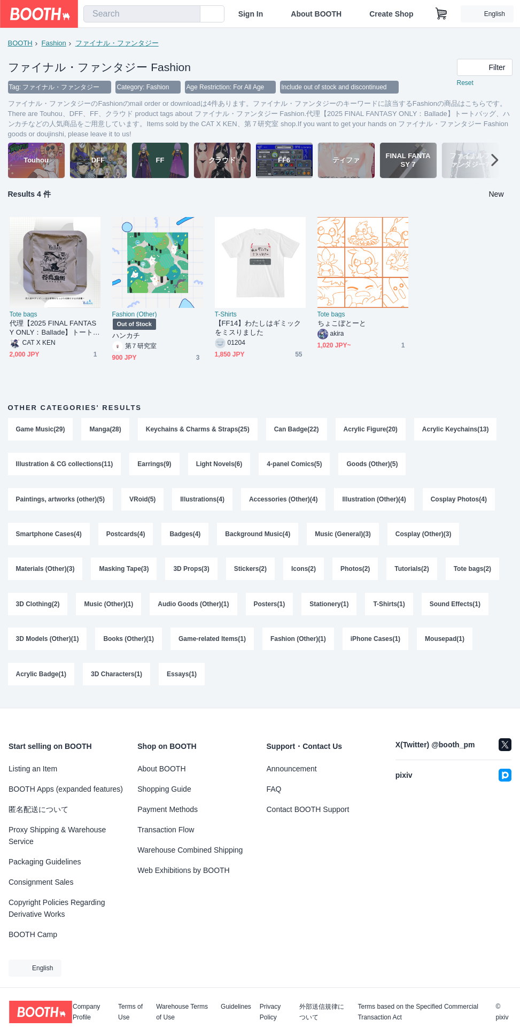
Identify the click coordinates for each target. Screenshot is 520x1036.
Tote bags (23, 315)
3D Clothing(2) (38, 606)
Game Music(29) (40, 430)
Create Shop (391, 14)
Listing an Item (33, 768)
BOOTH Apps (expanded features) (66, 789)
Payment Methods (167, 809)
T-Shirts (226, 315)
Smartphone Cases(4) (49, 535)
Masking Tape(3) (124, 571)
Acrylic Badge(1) (41, 677)
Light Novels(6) (219, 465)
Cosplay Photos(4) (459, 500)
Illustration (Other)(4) (374, 500)
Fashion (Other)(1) (298, 641)
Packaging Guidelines (45, 861)
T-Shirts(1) (389, 606)
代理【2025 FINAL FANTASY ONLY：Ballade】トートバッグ (55, 328)
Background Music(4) (258, 535)
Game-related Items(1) (212, 641)
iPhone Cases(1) (375, 641)
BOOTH (20, 43)
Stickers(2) (250, 571)
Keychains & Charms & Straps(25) (198, 430)
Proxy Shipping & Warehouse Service (57, 835)
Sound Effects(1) (455, 606)
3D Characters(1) (116, 677)
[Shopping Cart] (441, 14)
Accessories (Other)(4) (283, 500)
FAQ (274, 789)
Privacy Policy (270, 1011)
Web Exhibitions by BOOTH (183, 870)
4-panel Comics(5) (294, 465)
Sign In (250, 14)
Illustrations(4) (203, 500)
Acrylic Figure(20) (371, 430)
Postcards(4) (125, 535)
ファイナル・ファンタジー (117, 43)
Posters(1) (269, 606)
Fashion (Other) (134, 315)
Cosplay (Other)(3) (423, 535)
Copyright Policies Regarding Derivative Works (57, 908)
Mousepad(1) (445, 641)
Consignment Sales (41, 882)
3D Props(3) (191, 571)
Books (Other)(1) (129, 641)
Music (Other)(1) (109, 606)
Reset (465, 83)
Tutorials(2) (412, 571)
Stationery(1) (329, 606)
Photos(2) (355, 571)
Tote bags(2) (472, 571)
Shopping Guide (164, 789)
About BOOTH (316, 14)
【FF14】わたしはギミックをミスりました (258, 328)
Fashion (54, 43)
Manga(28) (105, 430)
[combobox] (141, 13)
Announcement (292, 768)
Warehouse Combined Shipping (190, 850)
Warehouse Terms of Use (182, 1011)
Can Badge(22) (296, 430)
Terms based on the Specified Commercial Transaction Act (418, 1011)
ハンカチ (126, 336)
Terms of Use (130, 1011)
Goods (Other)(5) (372, 465)
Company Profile (86, 1011)
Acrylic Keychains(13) (455, 430)
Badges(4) (185, 535)
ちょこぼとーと (342, 324)
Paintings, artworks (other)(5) (60, 500)
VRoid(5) (142, 500)
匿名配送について (38, 809)
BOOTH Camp (33, 934)
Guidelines (236, 1006)
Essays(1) (182, 677)
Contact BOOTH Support (308, 809)
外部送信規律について (321, 1011)
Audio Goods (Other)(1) (193, 606)
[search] (189, 14)
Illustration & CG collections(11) (64, 465)
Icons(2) (303, 571)
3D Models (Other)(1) (47, 641)
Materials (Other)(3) (45, 571)
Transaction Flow (165, 829)
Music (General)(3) (343, 535)
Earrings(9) (155, 465)
